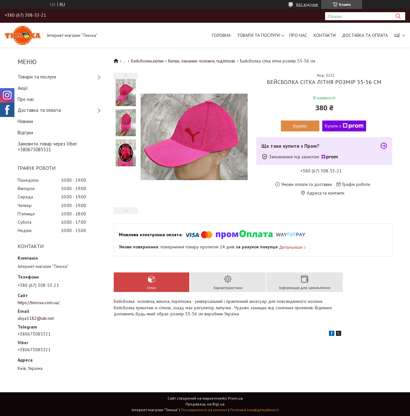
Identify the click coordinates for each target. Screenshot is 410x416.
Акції (23, 88)
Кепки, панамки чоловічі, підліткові (201, 61)
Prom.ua (235, 398)
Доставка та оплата (365, 35)
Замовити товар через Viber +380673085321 (47, 147)
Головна (221, 35)
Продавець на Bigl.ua (205, 404)
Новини (25, 121)
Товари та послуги (258, 35)
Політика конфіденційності (254, 409)
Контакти (325, 35)
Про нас (298, 35)
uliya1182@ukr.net (36, 318)
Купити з (344, 126)
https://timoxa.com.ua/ (39, 302)
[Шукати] (398, 16)
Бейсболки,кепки (147, 61)
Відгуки (25, 132)
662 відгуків (307, 4)
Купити (300, 126)
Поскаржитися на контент (204, 409)
